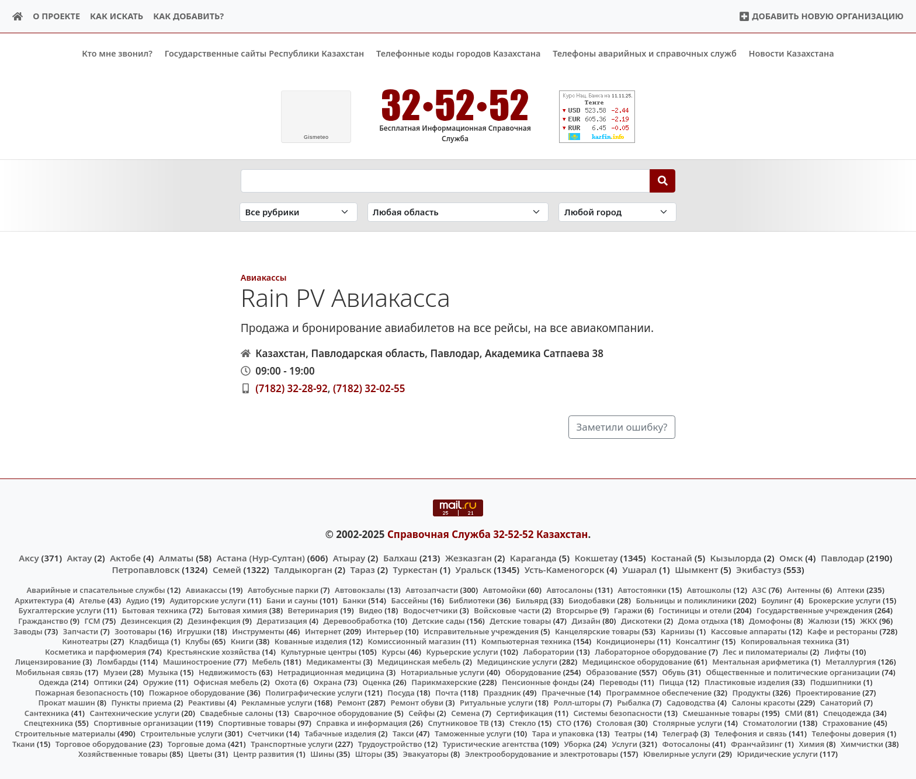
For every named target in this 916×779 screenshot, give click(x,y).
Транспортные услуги (292, 743)
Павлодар (842, 557)
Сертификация (525, 713)
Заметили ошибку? (622, 427)
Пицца (671, 682)
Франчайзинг (757, 743)
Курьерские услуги (462, 651)
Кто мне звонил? (117, 53)
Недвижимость (228, 671)
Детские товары (520, 621)
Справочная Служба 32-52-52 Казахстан (487, 534)
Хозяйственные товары (123, 754)
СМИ (794, 713)
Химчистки (862, 743)
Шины (322, 754)
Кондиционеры (625, 641)
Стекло (522, 723)
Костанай (671, 557)
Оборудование (533, 671)
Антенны (804, 590)
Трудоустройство (390, 743)
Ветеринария (313, 610)
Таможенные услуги (473, 733)
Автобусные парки (283, 590)
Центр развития (263, 754)
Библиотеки (472, 600)
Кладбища (149, 641)
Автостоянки (641, 590)
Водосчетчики (430, 610)
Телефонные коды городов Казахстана (458, 53)
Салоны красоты (763, 702)
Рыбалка (633, 702)
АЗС (759, 590)
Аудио (138, 600)
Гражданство (43, 621)
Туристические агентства (491, 743)
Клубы (197, 641)
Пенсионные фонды (540, 682)
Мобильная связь (49, 671)
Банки (354, 600)
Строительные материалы (65, 733)
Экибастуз (758, 569)
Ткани (23, 743)
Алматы (176, 557)
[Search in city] (617, 212)
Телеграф (680, 733)
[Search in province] (458, 212)
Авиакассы (264, 276)
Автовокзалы (360, 590)
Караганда (533, 557)
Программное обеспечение (659, 692)
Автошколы (709, 590)
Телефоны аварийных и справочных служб (645, 53)
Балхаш (400, 557)
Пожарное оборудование (197, 692)
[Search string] (445, 180)
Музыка (163, 671)
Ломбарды (117, 661)
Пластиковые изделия (747, 682)
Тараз (363, 569)
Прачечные (563, 692)
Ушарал (639, 569)
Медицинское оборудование (637, 661)
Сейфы (421, 713)
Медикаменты (333, 661)
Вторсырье (577, 610)
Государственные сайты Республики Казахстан (265, 53)
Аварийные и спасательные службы (96, 590)
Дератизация (281, 621)
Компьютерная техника (526, 641)
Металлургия (850, 661)
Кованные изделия (311, 641)
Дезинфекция (214, 621)
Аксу (29, 557)
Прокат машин (66, 702)
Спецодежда (847, 713)
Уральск (474, 569)
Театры (628, 733)
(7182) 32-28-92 (291, 387)
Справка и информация (362, 723)
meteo (316, 137)
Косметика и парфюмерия (95, 651)
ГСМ (92, 621)
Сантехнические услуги (135, 713)
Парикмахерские (444, 682)
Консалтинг (697, 641)
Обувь (673, 671)
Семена (465, 713)
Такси (403, 733)
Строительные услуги (181, 733)
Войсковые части (507, 610)
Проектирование (828, 692)
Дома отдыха (703, 621)
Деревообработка (358, 621)
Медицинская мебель (419, 661)
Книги (242, 641)
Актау (79, 557)
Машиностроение (197, 661)
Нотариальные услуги (443, 671)
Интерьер (384, 631)
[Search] (663, 180)
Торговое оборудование (101, 743)
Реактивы (206, 702)
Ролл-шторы (577, 702)
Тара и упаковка (563, 733)
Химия (812, 743)
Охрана (327, 682)
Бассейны (409, 600)
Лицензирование (48, 661)
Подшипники (835, 682)
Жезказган (468, 557)
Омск (791, 557)
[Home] (18, 16)
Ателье (92, 600)
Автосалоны (569, 590)
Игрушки (194, 631)
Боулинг (776, 600)
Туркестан (415, 569)
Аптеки (851, 590)
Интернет (323, 631)
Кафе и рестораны (842, 631)
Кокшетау (596, 557)
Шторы (369, 754)
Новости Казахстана (791, 53)
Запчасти (81, 631)
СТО (564, 723)
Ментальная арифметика (760, 661)
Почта (447, 692)
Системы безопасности (617, 713)
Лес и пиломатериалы (765, 651)
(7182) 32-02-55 (369, 387)
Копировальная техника (787, 641)
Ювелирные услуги (679, 754)
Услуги (624, 743)
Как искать (116, 16)
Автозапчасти (431, 590)
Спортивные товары (257, 723)
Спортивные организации (143, 723)
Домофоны (770, 621)
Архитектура (39, 600)
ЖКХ (868, 621)
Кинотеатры (85, 641)
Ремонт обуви (417, 702)
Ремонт (351, 702)
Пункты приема (142, 702)
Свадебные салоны (236, 713)
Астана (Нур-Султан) (261, 557)
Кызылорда (736, 557)
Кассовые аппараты (749, 631)
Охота (286, 682)
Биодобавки (591, 600)
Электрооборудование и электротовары (542, 754)
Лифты (837, 651)
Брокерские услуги (845, 600)
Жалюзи (823, 621)
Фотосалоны (686, 743)
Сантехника (47, 713)
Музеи (115, 671)
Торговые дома (197, 743)
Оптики (107, 682)
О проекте (56, 16)
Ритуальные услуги (496, 702)
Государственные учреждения (815, 610)
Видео (371, 610)
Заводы (27, 631)
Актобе (125, 557)
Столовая (614, 723)
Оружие (158, 682)
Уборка (577, 743)
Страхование (847, 723)
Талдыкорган (303, 569)
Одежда (54, 682)
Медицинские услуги (517, 661)
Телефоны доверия (849, 733)
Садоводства (691, 702)
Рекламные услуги (277, 702)
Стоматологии (770, 723)
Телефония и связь (750, 733)
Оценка (376, 682)
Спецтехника (48, 723)
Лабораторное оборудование (650, 651)
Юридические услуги (777, 754)
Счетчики (266, 733)
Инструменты (258, 631)
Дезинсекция (146, 621)
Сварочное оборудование (343, 713)
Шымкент (696, 569)
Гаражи (628, 610)
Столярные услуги (687, 723)
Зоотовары (135, 631)
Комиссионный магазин (413, 641)
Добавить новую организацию (821, 16)
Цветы (200, 754)
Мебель (266, 661)
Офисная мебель (225, 682)
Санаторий (841, 702)
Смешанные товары (721, 713)
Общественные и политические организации (793, 671)
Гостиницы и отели (695, 610)
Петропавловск (145, 569)
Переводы (619, 682)
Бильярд (531, 600)
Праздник (502, 692)
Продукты (752, 692)
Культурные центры (318, 651)
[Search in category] (299, 212)
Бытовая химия (238, 610)
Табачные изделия (341, 733)
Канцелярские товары (597, 631)
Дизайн (586, 621)
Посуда (401, 692)
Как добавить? (188, 16)
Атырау (349, 557)
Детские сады (438, 621)
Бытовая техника (155, 610)
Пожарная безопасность (82, 692)
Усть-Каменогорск (565, 569)
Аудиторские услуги (207, 600)
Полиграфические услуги (313, 692)
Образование (611, 671)
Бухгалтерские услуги (59, 610)
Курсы (393, 651)
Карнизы (678, 631)
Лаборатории (548, 651)
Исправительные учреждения (481, 631)
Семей (227, 569)
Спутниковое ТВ (458, 723)
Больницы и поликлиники (686, 600)
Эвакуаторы (426, 754)
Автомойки (504, 590)
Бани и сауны (292, 600)
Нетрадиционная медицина (330, 671)
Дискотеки (641, 621)
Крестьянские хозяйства (213, 651)
